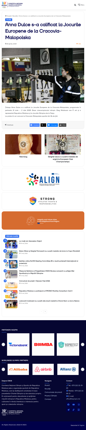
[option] (18, 344)
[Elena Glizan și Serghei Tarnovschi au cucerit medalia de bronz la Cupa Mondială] (11, 254)
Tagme (82, 425)
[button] (3, 344)
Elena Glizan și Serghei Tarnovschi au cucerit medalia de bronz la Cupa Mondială (49, 251)
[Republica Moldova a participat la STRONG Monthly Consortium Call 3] (11, 294)
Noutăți (15, 16)
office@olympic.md (73, 399)
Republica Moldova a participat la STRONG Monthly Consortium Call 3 (45, 291)
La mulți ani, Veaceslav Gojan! (30, 241)
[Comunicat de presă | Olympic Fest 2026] (11, 284)
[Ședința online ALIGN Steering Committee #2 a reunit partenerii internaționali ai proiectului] (11, 264)
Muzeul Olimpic (51, 396)
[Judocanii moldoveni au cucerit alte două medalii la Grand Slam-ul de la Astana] (11, 304)
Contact (48, 399)
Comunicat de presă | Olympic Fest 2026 (34, 281)
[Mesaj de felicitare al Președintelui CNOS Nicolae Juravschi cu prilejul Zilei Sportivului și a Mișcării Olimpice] (11, 274)
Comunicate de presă (53, 392)
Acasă (8, 16)
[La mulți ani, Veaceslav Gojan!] (11, 244)
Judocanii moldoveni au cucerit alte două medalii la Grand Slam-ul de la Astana (49, 301)
